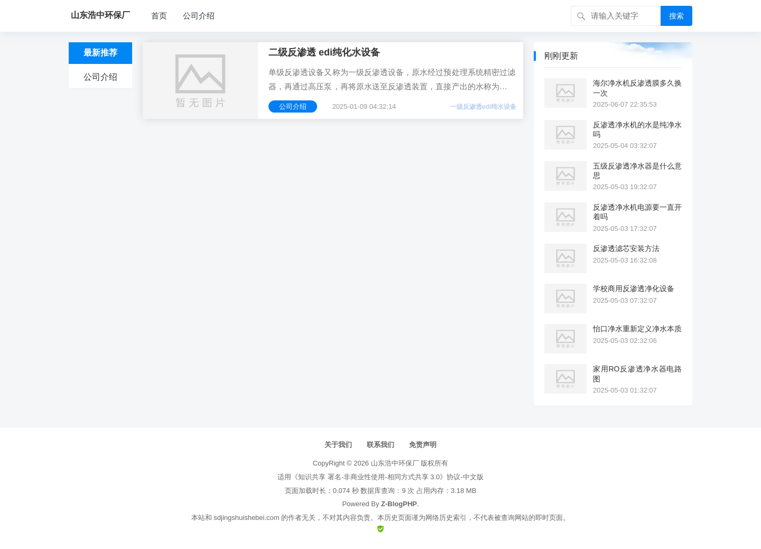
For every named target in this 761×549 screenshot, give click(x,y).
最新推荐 (100, 52)
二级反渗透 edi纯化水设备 (324, 52)
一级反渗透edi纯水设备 (483, 106)
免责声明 (423, 445)
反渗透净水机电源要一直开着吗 (637, 212)
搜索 (676, 16)
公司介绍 (199, 15)
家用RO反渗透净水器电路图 (637, 374)
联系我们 (380, 445)
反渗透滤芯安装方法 (626, 248)
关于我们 (338, 445)
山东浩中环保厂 (395, 463)
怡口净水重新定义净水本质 (637, 328)
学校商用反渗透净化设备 (633, 288)
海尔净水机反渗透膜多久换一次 (637, 88)
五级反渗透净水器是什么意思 (637, 171)
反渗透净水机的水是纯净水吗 (637, 129)
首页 (159, 15)
